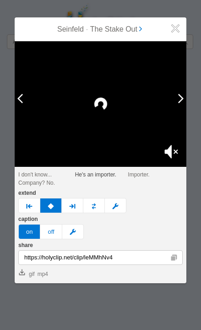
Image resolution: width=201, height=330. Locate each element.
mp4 (43, 274)
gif (27, 273)
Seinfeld (70, 29)
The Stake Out (117, 29)
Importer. (138, 174)
